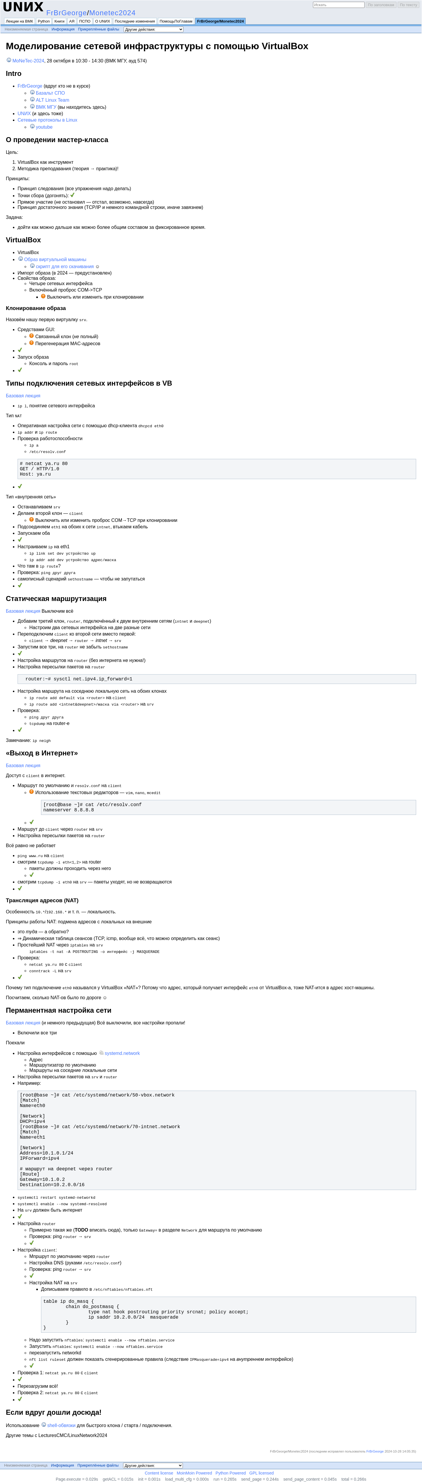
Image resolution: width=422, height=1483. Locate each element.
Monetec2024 (112, 13)
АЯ (71, 21)
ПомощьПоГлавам (176, 21)
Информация (63, 29)
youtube (44, 127)
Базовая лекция (23, 395)
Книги (59, 21)
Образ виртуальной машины (55, 259)
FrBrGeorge (66, 13)
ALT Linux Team (52, 100)
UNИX (24, 113)
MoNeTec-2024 (28, 60)
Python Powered (231, 1473)
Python (44, 21)
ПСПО (85, 21)
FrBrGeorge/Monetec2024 (220, 21)
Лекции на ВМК (19, 21)
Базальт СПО (50, 93)
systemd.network (122, 1053)
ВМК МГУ (46, 107)
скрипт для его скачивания (65, 266)
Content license (159, 1473)
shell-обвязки (61, 1425)
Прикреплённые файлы (98, 29)
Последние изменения (135, 21)
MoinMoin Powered (194, 1473)
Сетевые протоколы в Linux (47, 120)
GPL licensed (261, 1473)
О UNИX (102, 21)
